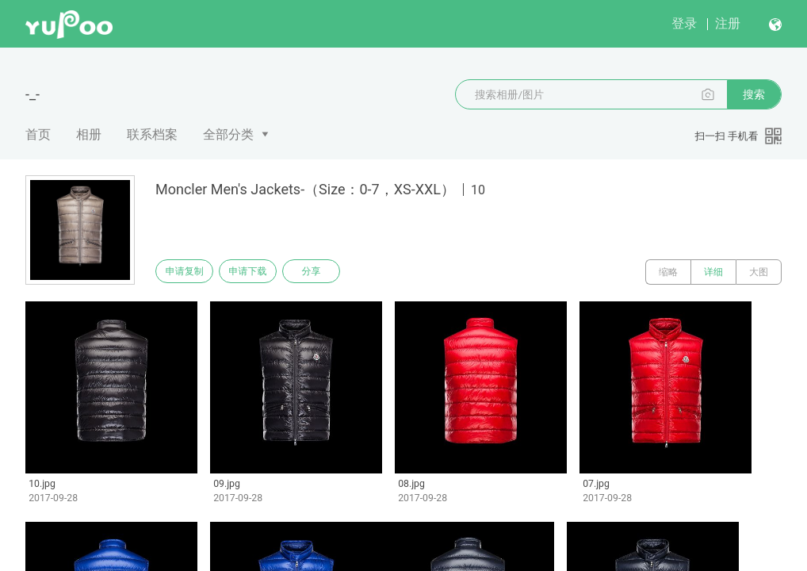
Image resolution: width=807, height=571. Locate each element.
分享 (331, 272)
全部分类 (228, 134)
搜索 (754, 94)
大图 (758, 272)
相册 (88, 134)
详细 (713, 272)
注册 (727, 23)
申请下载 (260, 272)
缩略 (668, 272)
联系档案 (152, 134)
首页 (38, 134)
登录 (684, 23)
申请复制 (189, 272)
